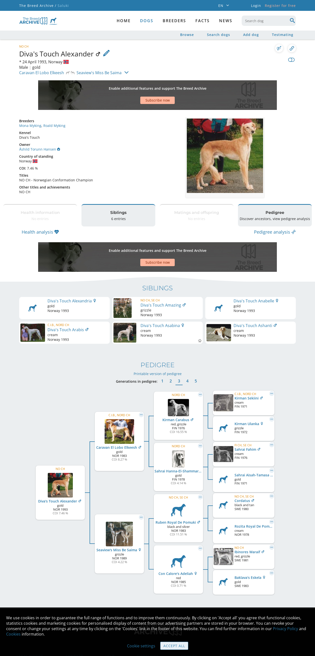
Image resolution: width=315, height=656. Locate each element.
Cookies (13, 634)
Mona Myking (30, 108)
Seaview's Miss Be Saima (99, 72)
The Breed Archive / (37, 5)
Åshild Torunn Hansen (39, 132)
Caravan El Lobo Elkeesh (41, 72)
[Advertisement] (138, 86)
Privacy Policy (285, 628)
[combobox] (268, 21)
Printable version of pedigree (158, 344)
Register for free (280, 5)
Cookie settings (141, 646)
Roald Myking (54, 108)
